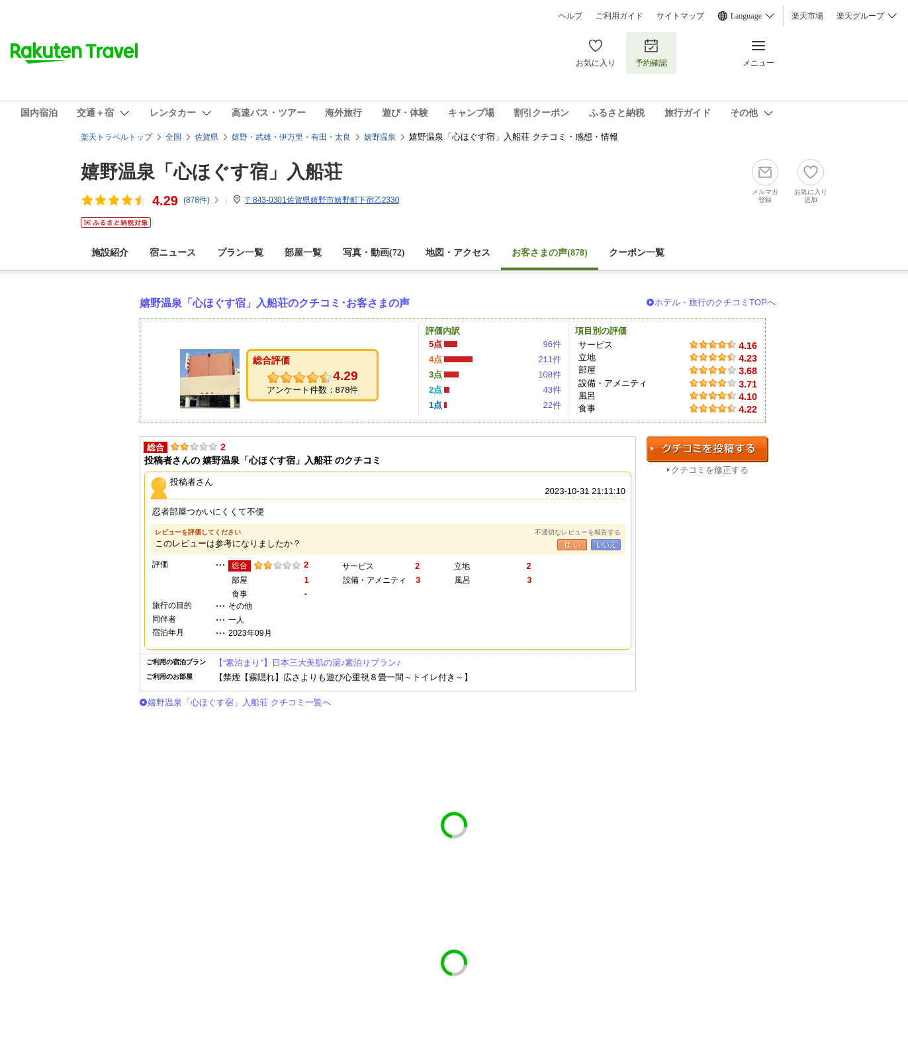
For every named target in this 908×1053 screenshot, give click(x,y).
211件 (549, 359)
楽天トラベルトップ (116, 137)
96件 (552, 344)
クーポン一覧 (636, 253)
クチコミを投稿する (707, 449)
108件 (549, 374)
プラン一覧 (240, 253)
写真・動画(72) (373, 253)
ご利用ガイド (619, 16)
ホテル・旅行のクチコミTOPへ (715, 302)
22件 (552, 405)
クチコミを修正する (710, 470)
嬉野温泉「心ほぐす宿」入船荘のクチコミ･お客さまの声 (275, 303)
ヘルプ (570, 16)
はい (572, 544)
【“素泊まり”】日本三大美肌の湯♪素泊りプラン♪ (307, 663)
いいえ (606, 544)
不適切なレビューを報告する (578, 532)
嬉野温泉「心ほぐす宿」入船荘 (211, 172)
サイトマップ (680, 16)
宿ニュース (173, 253)
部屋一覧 (303, 253)
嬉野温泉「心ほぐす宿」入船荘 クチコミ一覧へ (239, 702)
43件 (552, 390)
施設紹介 (109, 253)
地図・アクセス (458, 253)
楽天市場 (807, 16)
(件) (201, 200)
